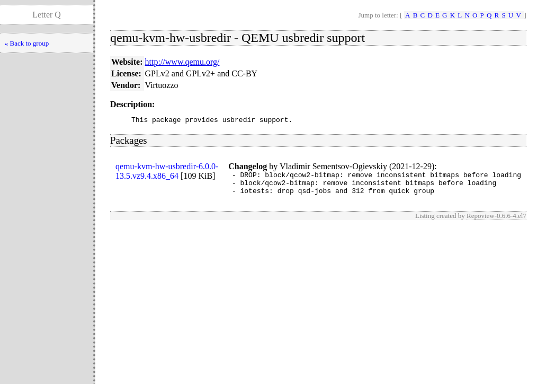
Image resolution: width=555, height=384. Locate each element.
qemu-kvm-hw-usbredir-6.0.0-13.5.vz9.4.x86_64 (166, 172)
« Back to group (27, 43)
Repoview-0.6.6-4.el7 (496, 222)
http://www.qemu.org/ (182, 61)
